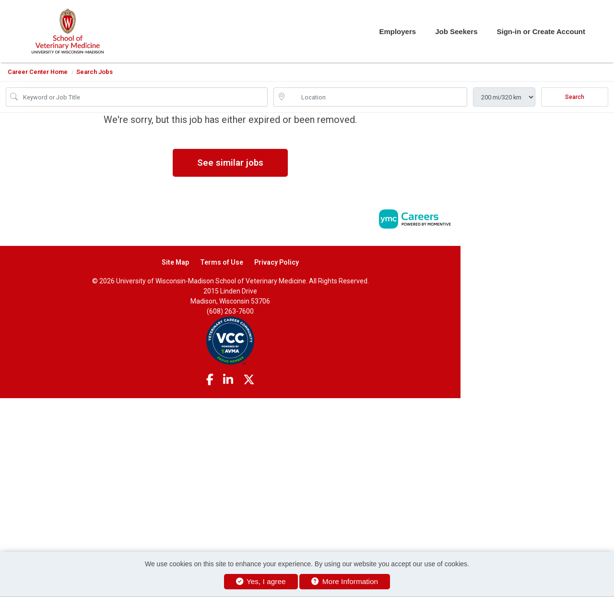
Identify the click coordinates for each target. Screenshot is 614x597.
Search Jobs (94, 71)
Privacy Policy (276, 262)
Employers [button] (397, 31)
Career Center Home (38, 71)
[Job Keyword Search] (143, 97)
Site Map (175, 262)
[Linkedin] (228, 380)
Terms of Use (221, 262)
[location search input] (377, 97)
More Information (344, 581)
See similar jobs (230, 163)
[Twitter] (249, 380)
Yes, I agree (261, 581)
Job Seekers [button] (456, 31)
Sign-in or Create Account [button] (541, 31)
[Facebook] (210, 380)
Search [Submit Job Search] (574, 97)
